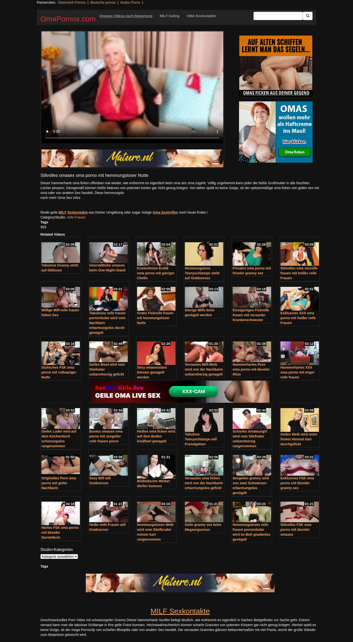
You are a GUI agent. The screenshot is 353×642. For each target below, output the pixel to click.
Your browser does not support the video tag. (132, 87)
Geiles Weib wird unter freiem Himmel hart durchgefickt (298, 439)
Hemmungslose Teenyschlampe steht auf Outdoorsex (202, 273)
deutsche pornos (103, 2)
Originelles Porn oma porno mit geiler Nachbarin (58, 483)
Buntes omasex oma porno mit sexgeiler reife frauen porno (106, 436)
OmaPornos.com (68, 19)
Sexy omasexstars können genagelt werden (152, 372)
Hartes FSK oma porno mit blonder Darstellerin (60, 532)
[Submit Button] (308, 16)
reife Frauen (76, 217)
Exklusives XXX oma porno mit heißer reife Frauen (298, 318)
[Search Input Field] (278, 16)
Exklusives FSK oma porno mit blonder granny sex (297, 483)
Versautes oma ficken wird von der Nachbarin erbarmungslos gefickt (204, 483)
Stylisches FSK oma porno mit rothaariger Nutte (58, 372)
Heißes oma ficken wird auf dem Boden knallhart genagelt (156, 436)
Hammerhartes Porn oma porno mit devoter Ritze (251, 369)
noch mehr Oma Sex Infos (60, 198)
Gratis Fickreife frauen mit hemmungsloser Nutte (155, 318)
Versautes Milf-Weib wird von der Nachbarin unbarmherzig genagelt (204, 369)
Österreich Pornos (72, 2)
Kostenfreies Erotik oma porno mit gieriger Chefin (155, 273)
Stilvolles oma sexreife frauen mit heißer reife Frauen (298, 273)
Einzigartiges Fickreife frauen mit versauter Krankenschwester (251, 315)
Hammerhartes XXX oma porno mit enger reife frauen (297, 372)
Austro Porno (130, 2)
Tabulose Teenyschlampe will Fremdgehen (201, 439)
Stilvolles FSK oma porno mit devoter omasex (295, 529)
